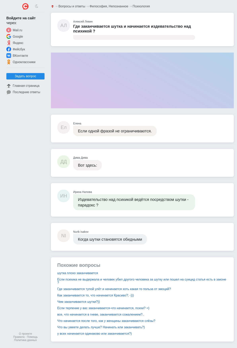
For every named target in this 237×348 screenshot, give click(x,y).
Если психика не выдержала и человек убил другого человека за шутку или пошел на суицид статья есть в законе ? (141, 281)
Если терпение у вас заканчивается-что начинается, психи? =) (103, 308)
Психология (141, 6)
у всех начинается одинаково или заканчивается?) (94, 333)
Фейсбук (15, 49)
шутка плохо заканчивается (77, 273)
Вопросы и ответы (71, 6)
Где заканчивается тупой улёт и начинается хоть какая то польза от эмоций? (114, 289)
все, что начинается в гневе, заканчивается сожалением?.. (100, 314)
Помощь (32, 336)
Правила (19, 336)
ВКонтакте (17, 55)
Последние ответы (23, 92)
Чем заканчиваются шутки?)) (78, 301)
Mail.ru (14, 30)
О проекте (25, 333)
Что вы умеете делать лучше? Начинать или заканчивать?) (101, 327)
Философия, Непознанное (109, 6)
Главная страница (22, 85)
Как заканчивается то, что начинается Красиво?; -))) (95, 295)
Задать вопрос (25, 76)
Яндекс (14, 42)
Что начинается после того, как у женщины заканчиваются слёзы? (106, 321)
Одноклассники (20, 62)
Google (14, 36)
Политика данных (25, 340)
